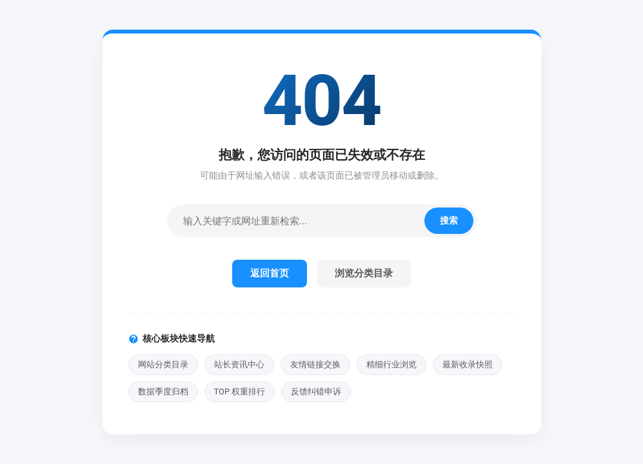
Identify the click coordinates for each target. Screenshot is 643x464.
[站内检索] (297, 221)
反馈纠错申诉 (316, 391)
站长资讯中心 (239, 364)
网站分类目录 (163, 364)
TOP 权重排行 (240, 391)
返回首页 (269, 273)
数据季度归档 (163, 391)
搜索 (449, 220)
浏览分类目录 (364, 273)
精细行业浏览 (391, 364)
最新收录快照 (467, 364)
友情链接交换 (315, 364)
